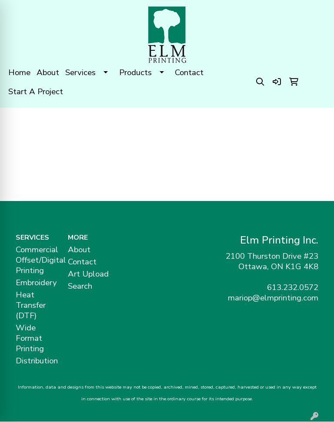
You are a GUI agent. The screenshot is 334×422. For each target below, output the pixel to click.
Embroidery (36, 282)
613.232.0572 (292, 287)
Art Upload (88, 274)
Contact (189, 72)
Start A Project (35, 91)
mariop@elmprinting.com (273, 297)
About (48, 72)
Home (19, 72)
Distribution (36, 360)
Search (80, 286)
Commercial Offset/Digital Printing (36, 260)
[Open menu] (316, 120)
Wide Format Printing (30, 338)
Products (135, 72)
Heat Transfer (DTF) (31, 305)
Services (80, 72)
